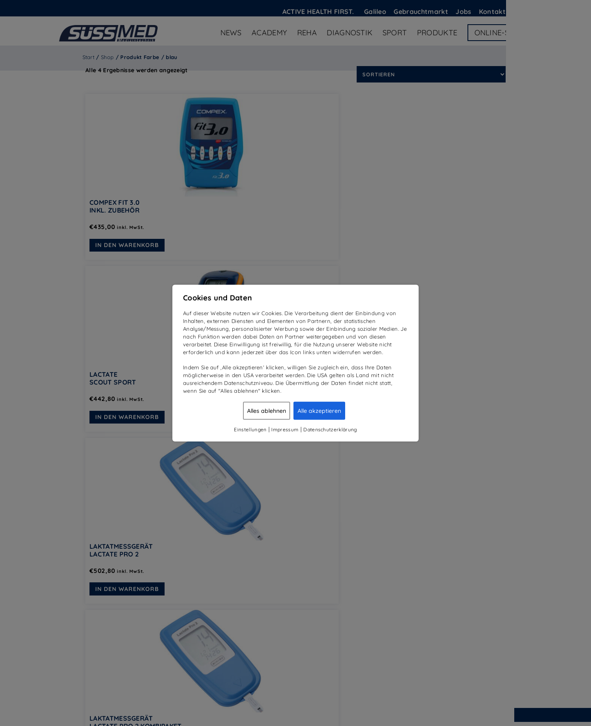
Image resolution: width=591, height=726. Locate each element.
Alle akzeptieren (319, 410)
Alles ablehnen (266, 410)
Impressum (284, 429)
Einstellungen (250, 429)
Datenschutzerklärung (330, 429)
